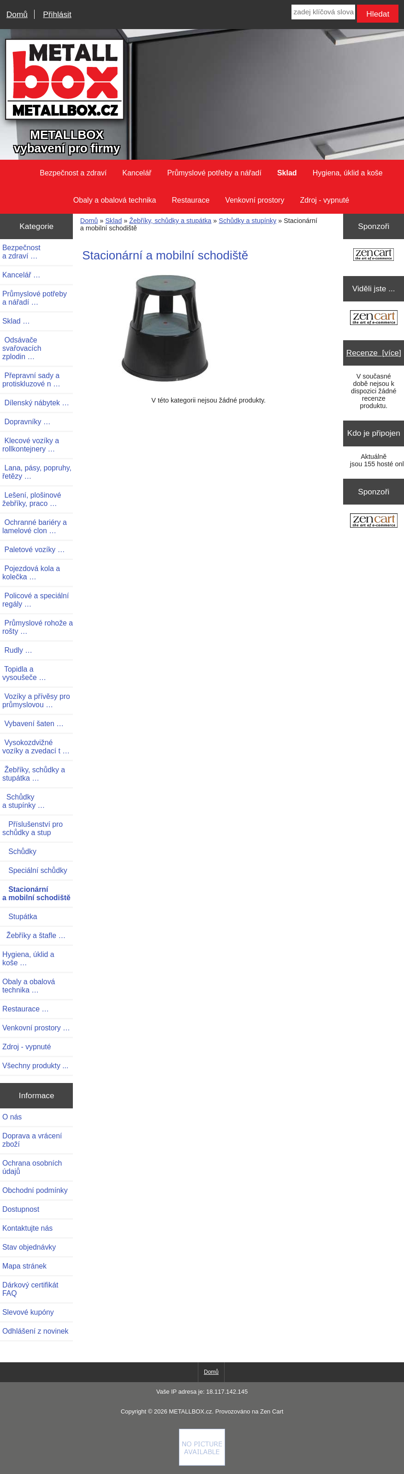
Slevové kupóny (28, 1312)
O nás (12, 1117)
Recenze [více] (373, 352)
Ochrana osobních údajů (32, 1167)
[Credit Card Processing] (202, 1463)
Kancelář (136, 173)
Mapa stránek (24, 1266)
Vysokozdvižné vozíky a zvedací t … (36, 747)
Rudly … (17, 650)
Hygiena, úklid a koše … (28, 959)
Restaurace (191, 200)
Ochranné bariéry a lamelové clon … (34, 526)
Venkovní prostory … (36, 1028)
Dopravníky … (26, 422)
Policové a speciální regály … (35, 600)
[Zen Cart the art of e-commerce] (373, 255)
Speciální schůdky (34, 870)
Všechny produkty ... (35, 1066)
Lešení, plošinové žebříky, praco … (31, 499)
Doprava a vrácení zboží (32, 1140)
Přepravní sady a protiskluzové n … (31, 380)
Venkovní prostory (254, 200)
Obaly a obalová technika (114, 200)
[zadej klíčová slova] (323, 12)
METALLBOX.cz (190, 1411)
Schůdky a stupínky (247, 220)
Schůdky (19, 851)
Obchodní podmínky (35, 1190)
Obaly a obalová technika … (28, 986)
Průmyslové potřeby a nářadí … (34, 298)
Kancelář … (21, 275)
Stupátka (19, 916)
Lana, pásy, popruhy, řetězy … (36, 472)
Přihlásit (57, 14)
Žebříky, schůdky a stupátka (170, 220)
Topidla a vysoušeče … (24, 673)
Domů (17, 14)
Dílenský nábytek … (35, 403)
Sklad (113, 220)
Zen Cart (271, 1411)
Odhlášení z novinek (35, 1331)
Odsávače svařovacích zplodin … (21, 348)
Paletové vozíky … (33, 550)
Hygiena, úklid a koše (348, 173)
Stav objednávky (29, 1247)
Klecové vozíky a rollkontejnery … (30, 445)
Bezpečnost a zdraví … (21, 252)
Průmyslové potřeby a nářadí (214, 173)
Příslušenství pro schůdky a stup (32, 828)
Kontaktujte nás (27, 1228)
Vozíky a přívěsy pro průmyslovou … (36, 700)
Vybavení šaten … (33, 724)
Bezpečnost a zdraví (73, 173)
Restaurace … (25, 1009)
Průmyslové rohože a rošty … (37, 627)
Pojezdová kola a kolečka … (31, 573)
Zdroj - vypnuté (324, 200)
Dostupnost (20, 1209)
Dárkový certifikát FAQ (30, 1289)
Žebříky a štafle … (33, 935)
